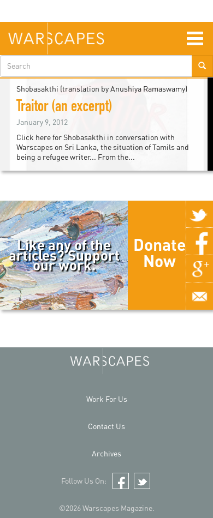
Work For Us (106, 398)
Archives (106, 453)
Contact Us (106, 426)
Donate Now (159, 252)
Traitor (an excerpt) (64, 108)
